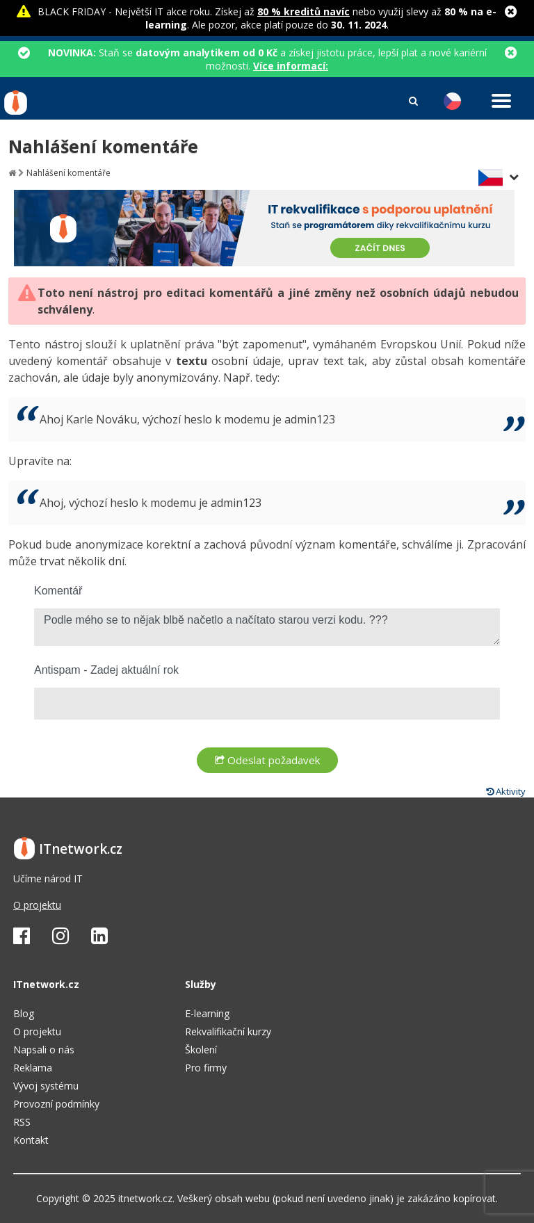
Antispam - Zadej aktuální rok (106, 670)
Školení (201, 1049)
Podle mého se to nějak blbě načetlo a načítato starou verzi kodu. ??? (267, 627)
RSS (22, 1121)
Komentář (58, 591)
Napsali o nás (43, 1049)
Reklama (32, 1067)
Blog (23, 1013)
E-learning (207, 1013)
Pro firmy (206, 1067)
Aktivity (506, 791)
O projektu (37, 905)
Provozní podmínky (56, 1103)
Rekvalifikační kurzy (228, 1031)
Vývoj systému (46, 1085)
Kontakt (31, 1140)
